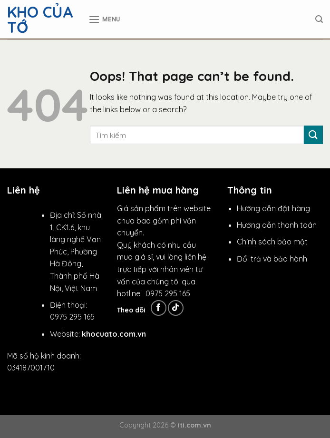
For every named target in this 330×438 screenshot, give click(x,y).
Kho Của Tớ (40, 19)
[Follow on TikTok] (176, 308)
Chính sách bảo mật (272, 241)
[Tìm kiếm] (319, 19)
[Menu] (104, 19)
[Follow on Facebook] (158, 308)
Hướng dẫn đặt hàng (273, 208)
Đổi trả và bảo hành (272, 258)
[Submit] (313, 135)
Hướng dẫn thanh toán (277, 225)
